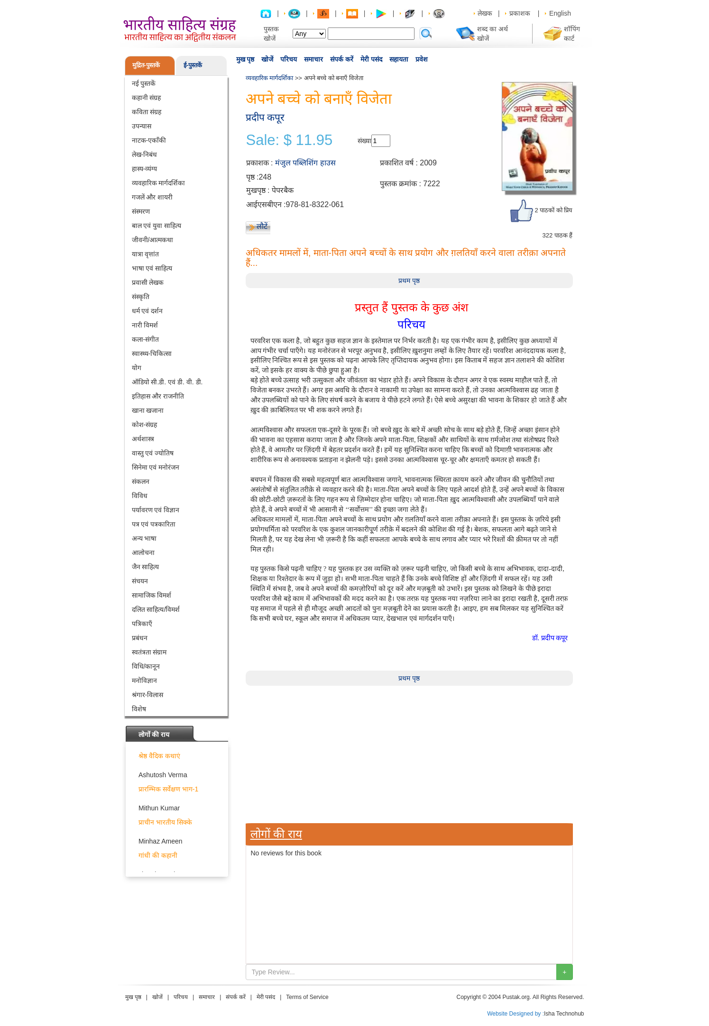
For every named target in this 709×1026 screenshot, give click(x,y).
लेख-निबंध (144, 154)
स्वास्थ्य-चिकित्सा (152, 353)
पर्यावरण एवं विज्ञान (156, 510)
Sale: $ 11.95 (289, 140)
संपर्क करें (341, 59)
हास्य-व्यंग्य (144, 169)
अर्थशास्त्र (143, 439)
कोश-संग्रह (144, 424)
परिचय (288, 59)
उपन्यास (141, 126)
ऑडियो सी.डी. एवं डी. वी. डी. (167, 382)
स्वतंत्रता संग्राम (149, 652)
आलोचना (143, 552)
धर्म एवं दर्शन (147, 311)
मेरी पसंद (371, 59)
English (560, 13)
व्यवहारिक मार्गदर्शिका (158, 183)
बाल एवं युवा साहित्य (157, 225)
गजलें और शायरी (152, 197)
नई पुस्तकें (144, 83)
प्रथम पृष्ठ (409, 280)
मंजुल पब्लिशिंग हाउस (305, 163)
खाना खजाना (148, 410)
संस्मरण (141, 211)
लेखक (485, 13)
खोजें (267, 59)
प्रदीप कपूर (265, 117)
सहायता (398, 59)
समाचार (313, 59)
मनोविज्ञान (144, 680)
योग (136, 368)
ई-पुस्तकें (193, 65)
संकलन (140, 481)
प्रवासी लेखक (148, 282)
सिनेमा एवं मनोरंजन (156, 467)
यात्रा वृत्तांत (145, 254)
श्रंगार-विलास (148, 695)
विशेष (139, 709)
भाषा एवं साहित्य (152, 268)
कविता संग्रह (147, 112)
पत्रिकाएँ (142, 623)
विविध (139, 495)
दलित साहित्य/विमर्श (156, 609)
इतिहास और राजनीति (158, 396)
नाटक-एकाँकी (149, 140)
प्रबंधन (139, 638)
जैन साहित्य (145, 567)
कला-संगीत (145, 339)
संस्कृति (140, 296)
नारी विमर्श (145, 325)
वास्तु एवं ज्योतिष (153, 453)
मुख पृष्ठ (245, 59)
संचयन (140, 581)
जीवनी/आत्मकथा (153, 240)
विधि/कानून (146, 666)
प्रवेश (421, 59)
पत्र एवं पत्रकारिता (154, 524)
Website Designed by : (515, 1013)
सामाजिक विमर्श (152, 595)
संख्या (364, 141)
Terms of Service (307, 997)
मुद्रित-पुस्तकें (146, 65)
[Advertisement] (409, 752)
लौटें (262, 226)
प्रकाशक (519, 13)
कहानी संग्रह (146, 97)
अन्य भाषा (144, 538)
